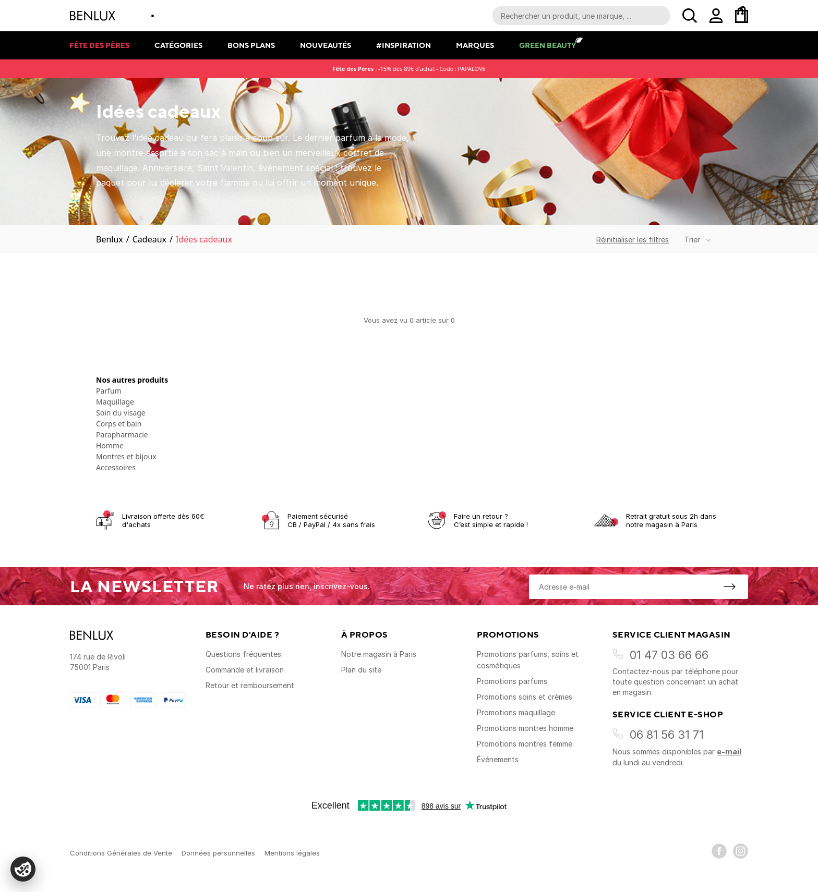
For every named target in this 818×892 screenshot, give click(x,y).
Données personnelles (218, 853)
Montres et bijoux (126, 456)
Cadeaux (149, 239)
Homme (110, 445)
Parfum (109, 391)
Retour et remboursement (250, 685)
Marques (475, 45)
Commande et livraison (245, 669)
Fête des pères (99, 45)
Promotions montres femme (524, 743)
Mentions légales (292, 853)
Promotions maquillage (516, 712)
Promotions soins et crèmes (524, 696)
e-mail (729, 751)
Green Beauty (547, 45)
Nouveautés (325, 45)
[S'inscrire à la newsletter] (729, 586)
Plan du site (361, 669)
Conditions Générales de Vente (121, 853)
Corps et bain (118, 424)
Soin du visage (121, 413)
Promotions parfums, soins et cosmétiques (528, 660)
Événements (498, 759)
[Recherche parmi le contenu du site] (581, 15)
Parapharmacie (122, 434)
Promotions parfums (512, 681)
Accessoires (116, 467)
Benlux (109, 239)
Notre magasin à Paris (378, 654)
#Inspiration (403, 45)
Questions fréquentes (243, 654)
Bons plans (251, 45)
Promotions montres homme (525, 728)
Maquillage (115, 402)
